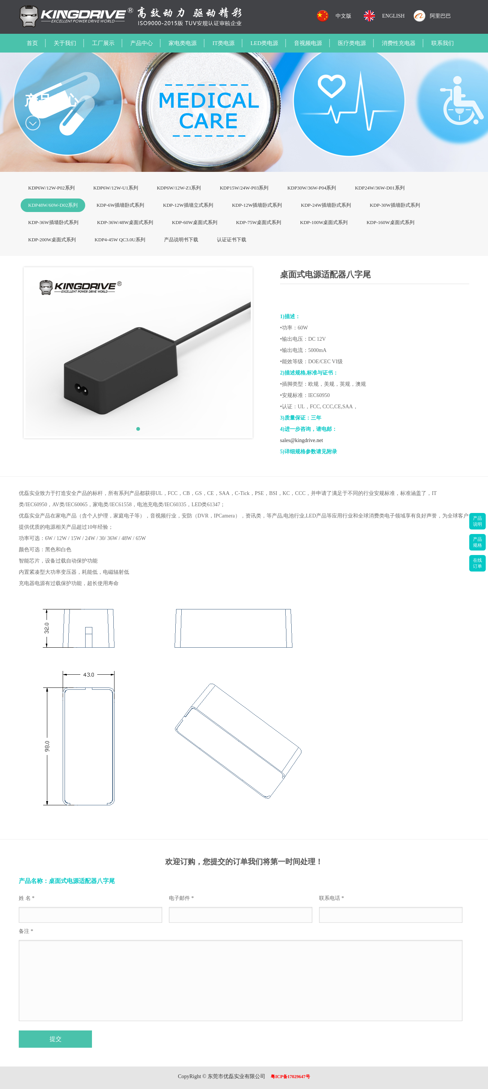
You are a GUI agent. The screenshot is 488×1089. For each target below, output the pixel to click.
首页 (32, 43)
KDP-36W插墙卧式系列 (53, 222)
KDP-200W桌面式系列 (52, 239)
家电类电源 (183, 43)
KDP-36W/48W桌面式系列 (125, 222)
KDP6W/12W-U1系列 (115, 188)
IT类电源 (223, 43)
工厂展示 (103, 43)
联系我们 (442, 43)
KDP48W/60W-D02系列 (53, 205)
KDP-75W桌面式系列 (259, 222)
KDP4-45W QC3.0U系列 (120, 239)
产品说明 (477, 521)
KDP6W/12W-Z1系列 (179, 188)
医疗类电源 (352, 43)
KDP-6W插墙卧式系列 (120, 205)
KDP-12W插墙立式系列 (188, 205)
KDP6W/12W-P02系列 (51, 188)
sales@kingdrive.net (301, 440)
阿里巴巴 (440, 16)
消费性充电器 (399, 43)
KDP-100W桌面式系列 (324, 222)
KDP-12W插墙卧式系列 (257, 205)
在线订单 (477, 563)
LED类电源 (264, 43)
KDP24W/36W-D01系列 (379, 188)
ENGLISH (393, 16)
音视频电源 (308, 43)
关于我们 (65, 43)
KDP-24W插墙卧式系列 (326, 205)
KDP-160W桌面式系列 (390, 222)
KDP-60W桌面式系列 (194, 222)
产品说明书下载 (181, 239)
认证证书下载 (231, 239)
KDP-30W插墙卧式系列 (395, 205)
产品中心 (141, 43)
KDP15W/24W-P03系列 (244, 188)
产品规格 (477, 542)
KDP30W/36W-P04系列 (311, 188)
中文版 (343, 16)
